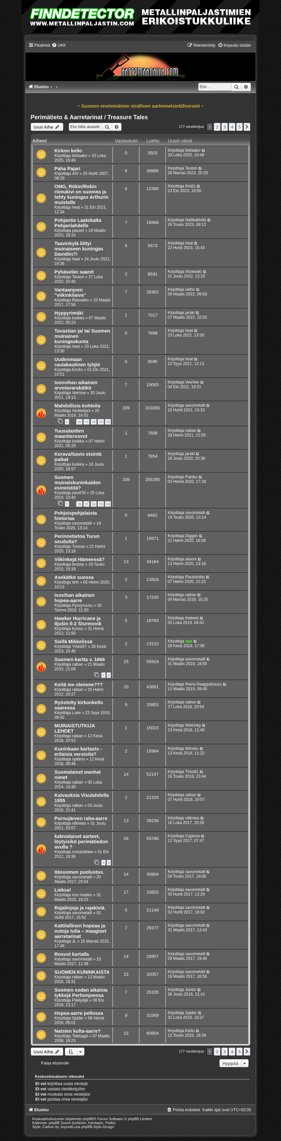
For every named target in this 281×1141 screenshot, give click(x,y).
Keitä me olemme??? (79, 684)
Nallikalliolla (195, 220)
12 (93, 422)
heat (76, 207)
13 (100, 422)
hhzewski (193, 271)
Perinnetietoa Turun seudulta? (77, 539)
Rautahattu (195, 577)
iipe (188, 641)
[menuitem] (59, 45)
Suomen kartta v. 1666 (80, 659)
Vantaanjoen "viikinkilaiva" (70, 292)
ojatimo (78, 759)
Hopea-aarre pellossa (79, 1013)
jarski (190, 312)
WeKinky (193, 725)
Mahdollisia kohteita (78, 405)
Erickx (77, 369)
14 (108, 422)
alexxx (191, 559)
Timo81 (192, 771)
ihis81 (190, 186)
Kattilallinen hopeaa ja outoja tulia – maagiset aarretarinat (80, 931)
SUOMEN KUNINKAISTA (82, 972)
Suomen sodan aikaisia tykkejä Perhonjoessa (81, 992)
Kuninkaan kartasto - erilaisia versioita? (78, 751)
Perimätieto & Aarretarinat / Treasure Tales (89, 117)
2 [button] (217, 127)
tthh (75, 582)
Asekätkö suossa (74, 577)
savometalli (195, 405)
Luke (76, 712)
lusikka (78, 318)
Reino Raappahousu (203, 684)
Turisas (78, 546)
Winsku (192, 748)
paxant (78, 230)
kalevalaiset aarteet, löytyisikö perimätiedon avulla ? (81, 842)
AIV (75, 173)
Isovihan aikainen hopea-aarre (75, 598)
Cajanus (192, 836)
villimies (79, 823)
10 (79, 422)
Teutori (191, 168)
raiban (191, 430)
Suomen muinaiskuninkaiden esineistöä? (78, 483)
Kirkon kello (68, 150)
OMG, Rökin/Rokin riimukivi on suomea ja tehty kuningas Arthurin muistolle (82, 194)
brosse (78, 564)
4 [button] (232, 127)
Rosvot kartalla (72, 954)
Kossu (77, 628)
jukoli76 (79, 493)
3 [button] (224, 127)
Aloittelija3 (81, 410)
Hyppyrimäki (69, 313)
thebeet (192, 618)
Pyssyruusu (82, 605)
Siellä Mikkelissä (74, 641)
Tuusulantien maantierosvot (71, 433)
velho (190, 289)
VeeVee (79, 392)
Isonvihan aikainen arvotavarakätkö (76, 385)
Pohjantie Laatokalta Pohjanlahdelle (78, 223)
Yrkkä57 (79, 646)
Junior (190, 989)
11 (86, 422)
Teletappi (80, 1036)
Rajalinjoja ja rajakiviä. (80, 907)
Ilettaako (79, 155)
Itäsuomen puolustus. (79, 872)
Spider (78, 1018)
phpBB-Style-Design (97, 1127)
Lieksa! (63, 890)
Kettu (190, 1030)
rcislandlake (82, 852)
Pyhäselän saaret (74, 272)
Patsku (191, 477)
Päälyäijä (80, 1000)
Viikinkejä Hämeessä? (80, 559)
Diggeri (191, 536)
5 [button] (239, 127)
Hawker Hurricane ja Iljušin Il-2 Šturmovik (78, 621)
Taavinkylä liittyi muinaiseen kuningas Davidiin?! (79, 249)
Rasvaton (80, 300)
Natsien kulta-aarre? (78, 1031)
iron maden (82, 895)
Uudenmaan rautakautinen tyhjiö (77, 362)
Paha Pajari (67, 168)
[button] (247, 127)
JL (74, 941)
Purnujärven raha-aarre (81, 818)
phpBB (88, 1119)
